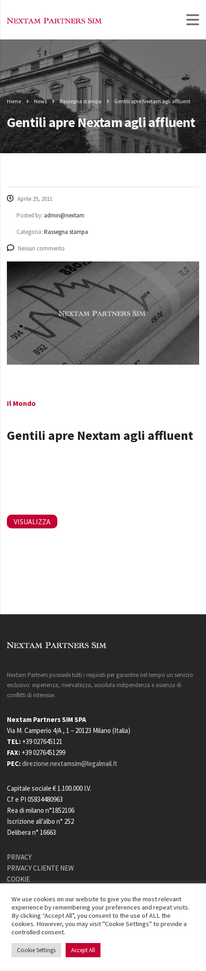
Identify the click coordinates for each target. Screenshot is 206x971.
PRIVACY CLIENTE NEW (40, 868)
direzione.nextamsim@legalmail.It (69, 763)
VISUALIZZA (32, 521)
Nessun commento (36, 248)
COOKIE (18, 879)
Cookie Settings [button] (36, 950)
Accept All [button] (83, 950)
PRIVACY (19, 857)
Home (14, 101)
